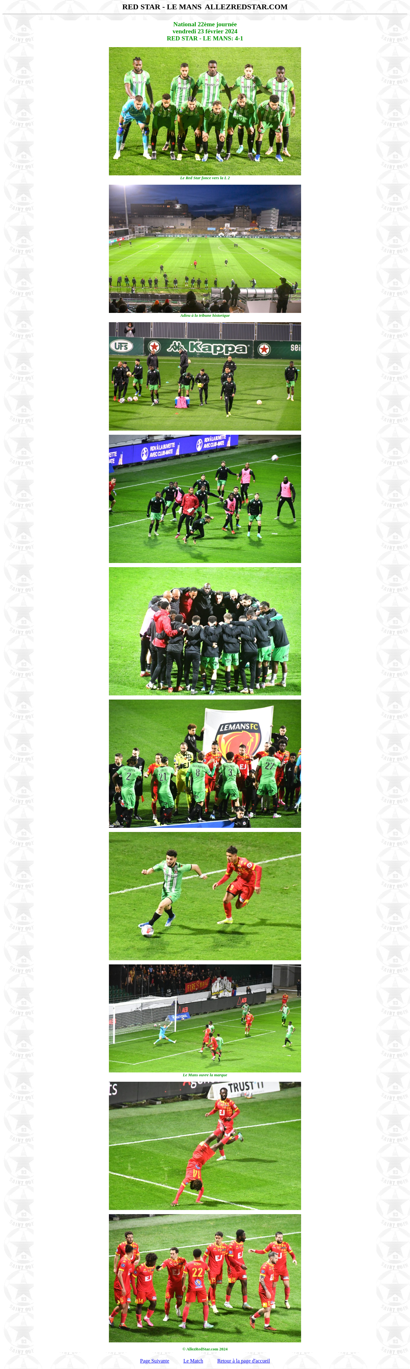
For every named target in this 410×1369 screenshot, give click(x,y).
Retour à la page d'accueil (243, 1361)
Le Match (193, 1361)
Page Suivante (154, 1361)
